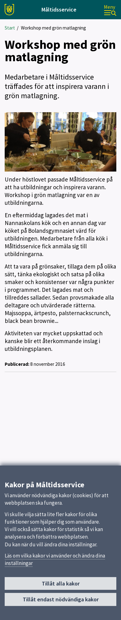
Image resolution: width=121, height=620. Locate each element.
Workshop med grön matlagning (53, 28)
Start (10, 28)
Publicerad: (17, 364)
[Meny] (110, 9)
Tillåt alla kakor (61, 585)
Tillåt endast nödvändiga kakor (61, 601)
